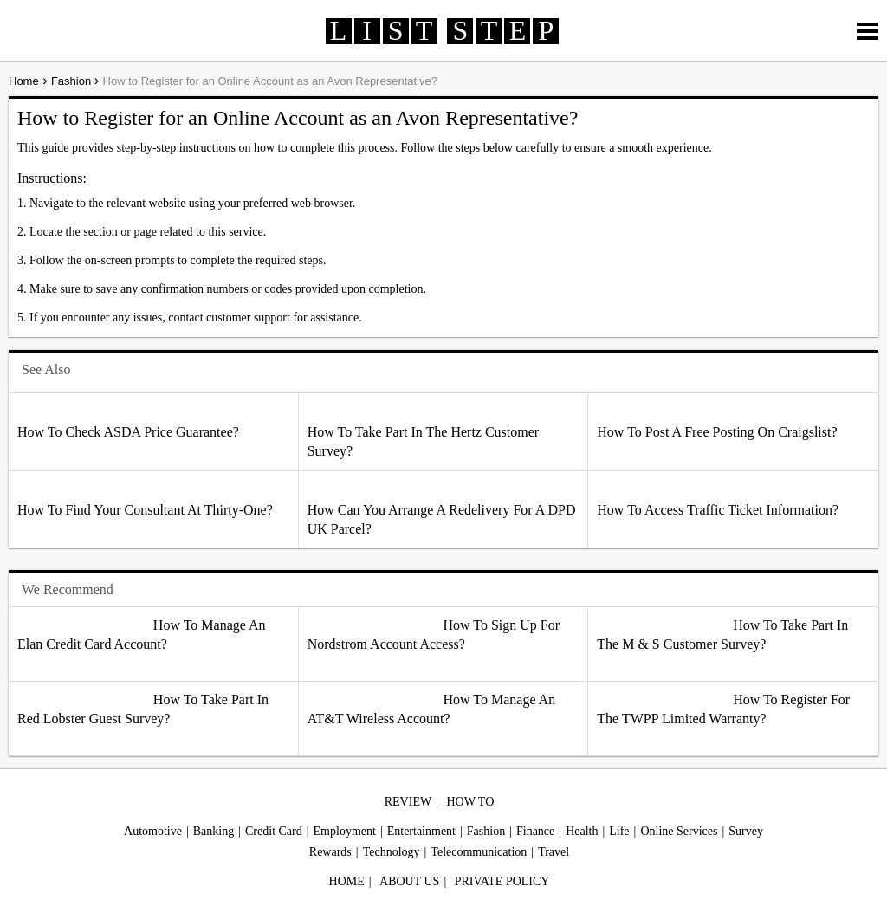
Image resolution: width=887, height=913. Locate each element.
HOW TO (470, 801)
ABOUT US (409, 881)
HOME (347, 881)
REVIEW (408, 801)
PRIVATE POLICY (502, 881)
